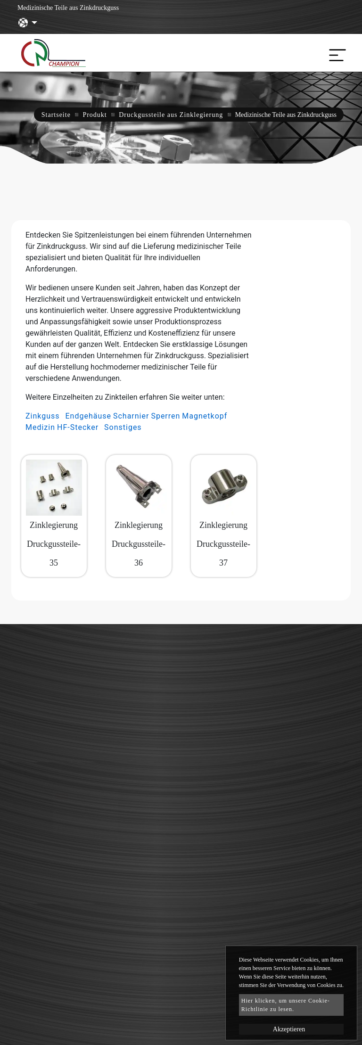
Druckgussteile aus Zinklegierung (171, 114)
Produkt (94, 114)
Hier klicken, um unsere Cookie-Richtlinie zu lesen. (285, 1004)
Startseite (56, 114)
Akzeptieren (289, 1029)
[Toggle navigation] (335, 52)
